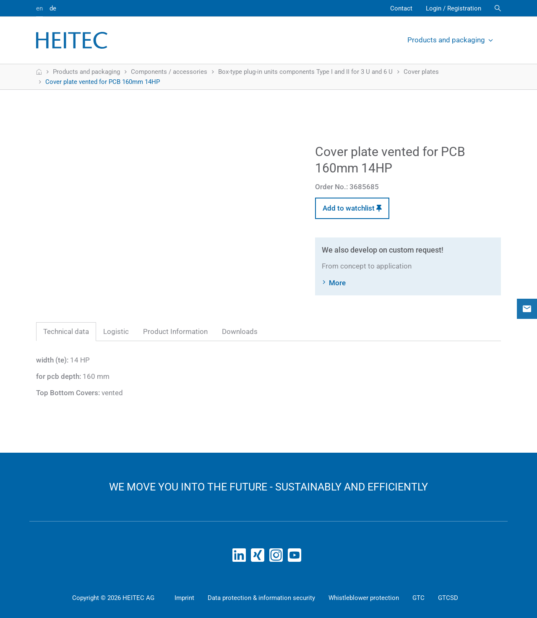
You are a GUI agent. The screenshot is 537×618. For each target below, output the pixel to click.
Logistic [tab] (116, 331)
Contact (401, 8)
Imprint (184, 598)
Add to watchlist (352, 208)
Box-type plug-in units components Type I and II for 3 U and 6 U (305, 72)
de (53, 8)
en (39, 8)
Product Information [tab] (175, 331)
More (337, 283)
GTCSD (448, 598)
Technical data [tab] (66, 331)
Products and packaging (450, 40)
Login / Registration (453, 8)
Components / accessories (169, 72)
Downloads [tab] (240, 331)
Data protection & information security (261, 598)
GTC (418, 598)
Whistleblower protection (363, 598)
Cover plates (421, 72)
